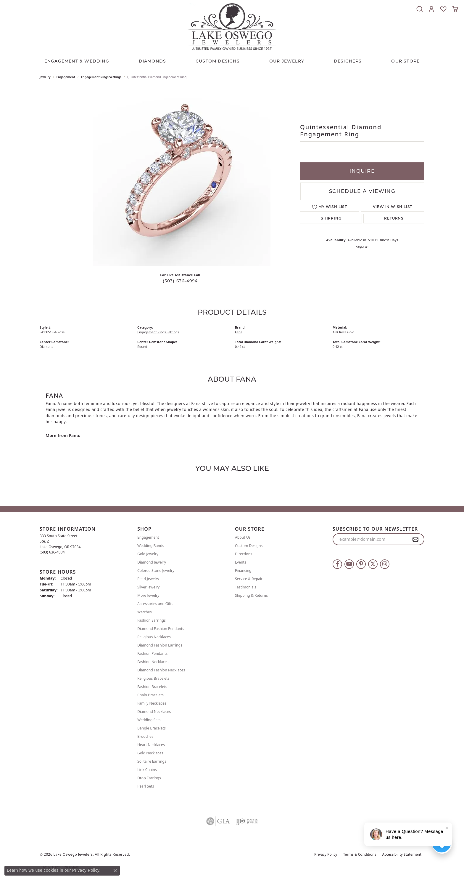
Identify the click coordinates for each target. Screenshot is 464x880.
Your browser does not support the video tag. (181, 177)
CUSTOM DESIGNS (218, 61)
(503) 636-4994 (180, 281)
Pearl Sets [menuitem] (145, 786)
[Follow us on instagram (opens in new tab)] (384, 564)
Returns (394, 218)
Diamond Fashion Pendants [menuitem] (160, 628)
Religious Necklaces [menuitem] (154, 636)
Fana (238, 332)
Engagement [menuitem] (148, 537)
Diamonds (152, 61)
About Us (243, 537)
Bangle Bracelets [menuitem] (151, 728)
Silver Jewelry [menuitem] (148, 587)
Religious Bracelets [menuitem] (153, 678)
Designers (348, 61)
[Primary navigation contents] (232, 59)
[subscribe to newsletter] (415, 539)
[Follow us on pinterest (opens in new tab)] (361, 564)
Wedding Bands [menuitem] (150, 545)
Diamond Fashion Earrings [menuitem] (159, 645)
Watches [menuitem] (144, 612)
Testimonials (245, 587)
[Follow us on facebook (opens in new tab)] (337, 564)
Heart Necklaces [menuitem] (151, 744)
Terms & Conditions (359, 854)
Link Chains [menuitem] (147, 769)
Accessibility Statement (401, 854)
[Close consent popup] (115, 870)
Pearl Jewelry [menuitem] (148, 578)
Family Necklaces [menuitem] (151, 703)
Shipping (331, 218)
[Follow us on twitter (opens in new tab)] (373, 564)
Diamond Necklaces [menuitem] (154, 711)
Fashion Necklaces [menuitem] (152, 661)
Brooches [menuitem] (145, 736)
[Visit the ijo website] (247, 821)
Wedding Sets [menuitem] (148, 719)
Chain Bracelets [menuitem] (150, 694)
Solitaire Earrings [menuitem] (151, 761)
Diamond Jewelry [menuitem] (151, 562)
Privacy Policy (325, 854)
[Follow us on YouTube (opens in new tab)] (349, 564)
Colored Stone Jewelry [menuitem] (155, 570)
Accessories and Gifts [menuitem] (155, 603)
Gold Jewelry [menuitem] (147, 553)
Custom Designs (248, 545)
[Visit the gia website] (218, 821)
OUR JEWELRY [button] (286, 61)
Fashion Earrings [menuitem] (151, 620)
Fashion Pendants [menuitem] (152, 653)
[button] (420, 9)
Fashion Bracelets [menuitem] (152, 686)
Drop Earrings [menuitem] (149, 777)
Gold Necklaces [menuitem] (150, 753)
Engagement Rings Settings (101, 77)
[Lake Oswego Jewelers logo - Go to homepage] (232, 26)
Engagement (66, 77)
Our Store (405, 61)
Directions (243, 553)
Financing (243, 570)
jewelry (45, 77)
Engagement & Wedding (76, 61)
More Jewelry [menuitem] (148, 595)
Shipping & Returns (251, 595)
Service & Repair (248, 578)
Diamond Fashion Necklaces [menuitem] (161, 670)
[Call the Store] (52, 552)
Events (240, 562)
